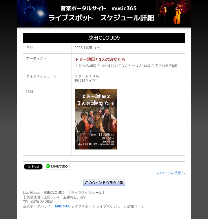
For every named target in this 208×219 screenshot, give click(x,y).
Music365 (62, 206)
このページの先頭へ (169, 173)
